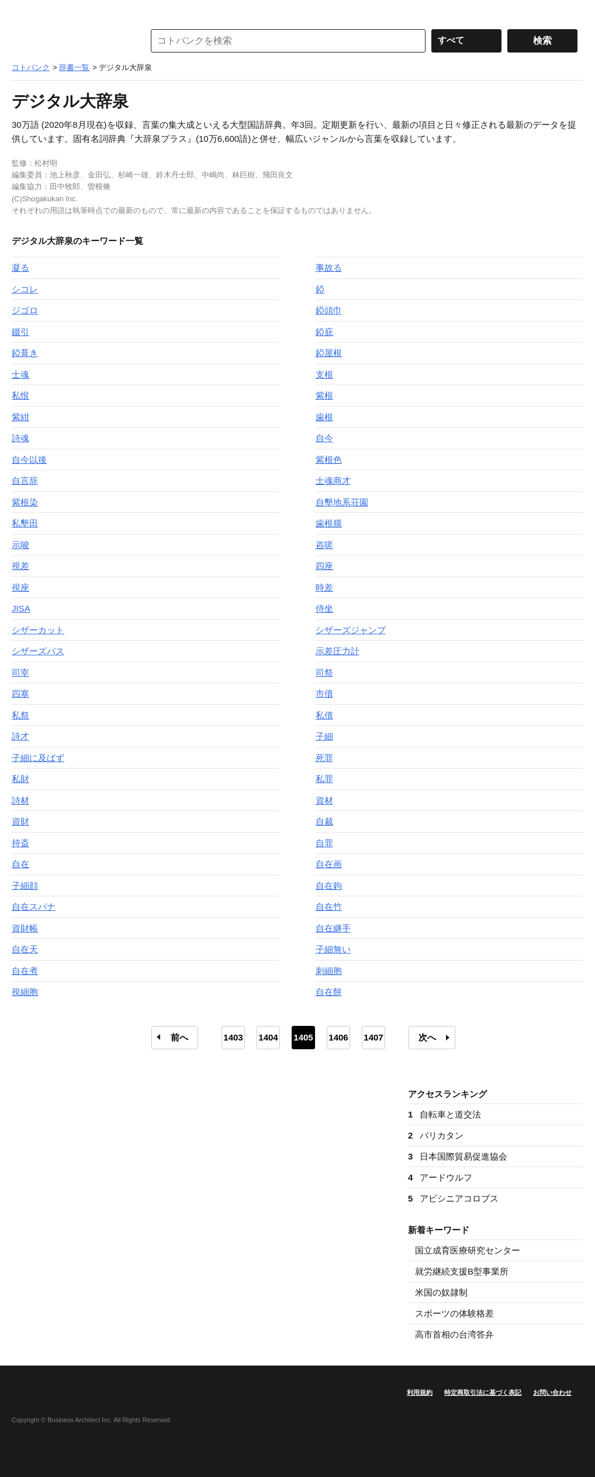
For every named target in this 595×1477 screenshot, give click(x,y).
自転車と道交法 (444, 1114)
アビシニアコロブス (453, 1198)
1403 (233, 1037)
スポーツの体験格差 (454, 1313)
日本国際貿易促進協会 (457, 1156)
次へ (427, 1037)
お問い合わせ (552, 1392)
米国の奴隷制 (441, 1292)
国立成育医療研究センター (467, 1250)
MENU (23, 11)
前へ (179, 1037)
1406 (338, 1037)
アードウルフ (440, 1177)
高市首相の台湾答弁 (454, 1334)
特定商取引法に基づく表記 (482, 1392)
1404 (268, 1037)
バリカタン (435, 1135)
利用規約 (420, 1392)
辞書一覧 (74, 67)
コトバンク (69, 41)
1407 (373, 1037)
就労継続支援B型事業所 (461, 1271)
